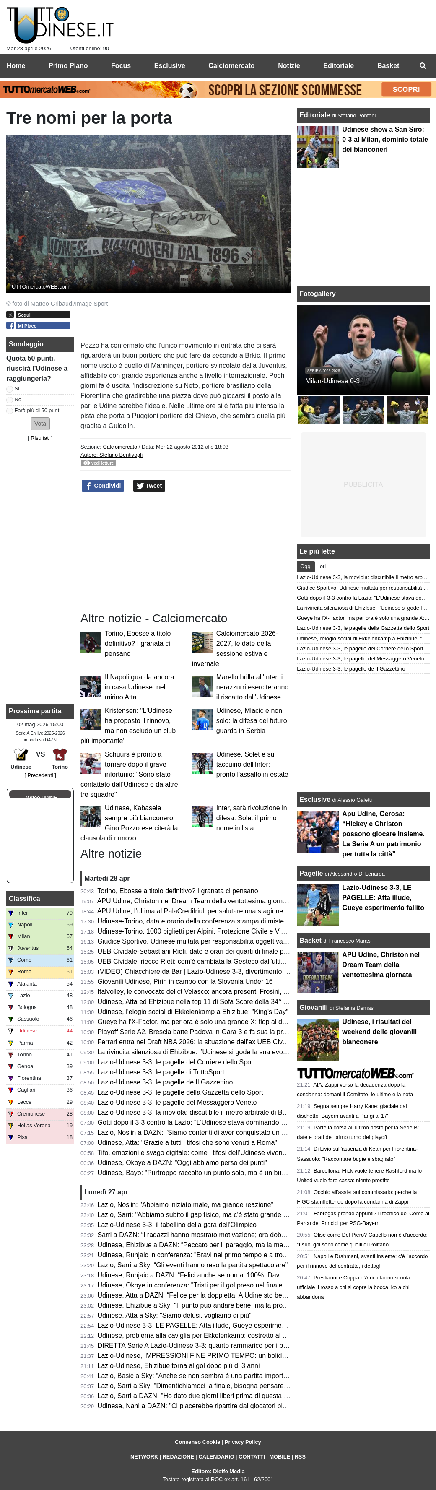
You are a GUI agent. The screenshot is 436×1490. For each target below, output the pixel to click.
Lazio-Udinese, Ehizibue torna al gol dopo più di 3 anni (179, 1365)
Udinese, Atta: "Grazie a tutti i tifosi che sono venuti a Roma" (187, 1142)
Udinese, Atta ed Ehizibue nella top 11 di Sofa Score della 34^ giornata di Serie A (218, 1001)
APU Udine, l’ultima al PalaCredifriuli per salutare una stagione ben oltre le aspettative (225, 911)
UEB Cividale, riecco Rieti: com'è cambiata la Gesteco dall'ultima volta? (204, 961)
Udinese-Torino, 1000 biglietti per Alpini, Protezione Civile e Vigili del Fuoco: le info (220, 931)
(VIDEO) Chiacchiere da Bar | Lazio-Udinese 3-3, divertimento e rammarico (209, 971)
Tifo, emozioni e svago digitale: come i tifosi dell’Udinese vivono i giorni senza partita (222, 1152)
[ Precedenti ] (40, 775)
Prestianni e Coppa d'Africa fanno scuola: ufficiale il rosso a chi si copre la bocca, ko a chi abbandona (354, 1287)
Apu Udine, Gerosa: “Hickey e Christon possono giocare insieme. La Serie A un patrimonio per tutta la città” (383, 834)
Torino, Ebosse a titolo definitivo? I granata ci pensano (138, 643)
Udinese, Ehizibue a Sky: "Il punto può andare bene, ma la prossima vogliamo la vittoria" (229, 1305)
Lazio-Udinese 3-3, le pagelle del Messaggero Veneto (177, 1102)
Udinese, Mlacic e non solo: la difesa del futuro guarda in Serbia (251, 720)
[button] (40, 423)
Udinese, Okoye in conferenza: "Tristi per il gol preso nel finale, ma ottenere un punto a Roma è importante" (257, 1285)
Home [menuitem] (16, 65)
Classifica (24, 898)
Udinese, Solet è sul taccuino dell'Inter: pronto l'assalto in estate (252, 764)
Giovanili (313, 1007)
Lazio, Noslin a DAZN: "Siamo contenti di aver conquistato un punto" (199, 1132)
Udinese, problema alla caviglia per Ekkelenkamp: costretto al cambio (201, 1335)
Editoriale (315, 115)
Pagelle (311, 873)
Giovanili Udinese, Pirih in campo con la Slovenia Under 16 (185, 981)
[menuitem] (422, 65)
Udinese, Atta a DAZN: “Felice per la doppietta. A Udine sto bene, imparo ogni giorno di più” (233, 1295)
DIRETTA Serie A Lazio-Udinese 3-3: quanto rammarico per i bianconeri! (205, 1345)
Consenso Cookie (197, 1442)
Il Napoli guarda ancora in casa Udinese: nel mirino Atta (139, 687)
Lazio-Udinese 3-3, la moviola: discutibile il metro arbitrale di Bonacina (202, 1112)
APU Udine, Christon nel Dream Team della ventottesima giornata (194, 901)
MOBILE (279, 1457)
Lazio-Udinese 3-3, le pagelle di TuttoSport (161, 1072)
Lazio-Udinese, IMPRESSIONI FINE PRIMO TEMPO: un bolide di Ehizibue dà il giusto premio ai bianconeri (257, 1355)
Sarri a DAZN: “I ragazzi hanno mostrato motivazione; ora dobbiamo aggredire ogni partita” (232, 1234)
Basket (310, 940)
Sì (17, 388)
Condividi (103, 486)
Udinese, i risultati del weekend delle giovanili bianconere (379, 1031)
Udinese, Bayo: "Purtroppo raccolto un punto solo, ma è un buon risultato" (207, 1172)
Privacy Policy (243, 1442)
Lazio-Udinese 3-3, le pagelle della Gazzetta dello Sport (180, 1092)
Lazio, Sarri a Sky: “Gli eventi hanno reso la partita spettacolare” (193, 1265)
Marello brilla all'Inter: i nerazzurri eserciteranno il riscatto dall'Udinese (252, 687)
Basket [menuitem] (388, 65)
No (18, 399)
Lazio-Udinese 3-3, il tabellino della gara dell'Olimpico (177, 1224)
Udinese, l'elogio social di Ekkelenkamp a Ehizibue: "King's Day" (193, 1011)
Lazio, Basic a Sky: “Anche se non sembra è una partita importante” (198, 1375)
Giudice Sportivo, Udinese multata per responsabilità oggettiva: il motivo (204, 941)
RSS (300, 1457)
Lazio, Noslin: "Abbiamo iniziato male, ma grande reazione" (186, 1204)
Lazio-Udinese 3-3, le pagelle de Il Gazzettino (165, 1082)
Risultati (40, 438)
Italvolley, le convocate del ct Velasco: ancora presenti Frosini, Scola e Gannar (214, 991)
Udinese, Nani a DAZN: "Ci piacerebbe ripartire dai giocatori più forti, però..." (211, 1405)
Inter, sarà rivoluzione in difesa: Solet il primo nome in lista (251, 818)
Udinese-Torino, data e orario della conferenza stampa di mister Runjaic (204, 921)
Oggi (305, 566)
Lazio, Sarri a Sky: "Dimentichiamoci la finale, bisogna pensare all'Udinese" (209, 1385)
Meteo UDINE (41, 798)
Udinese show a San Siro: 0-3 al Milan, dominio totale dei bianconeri (385, 139)
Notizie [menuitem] (289, 65)
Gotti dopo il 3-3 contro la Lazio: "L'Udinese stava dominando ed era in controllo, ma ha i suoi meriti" (246, 1122)
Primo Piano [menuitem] (68, 65)
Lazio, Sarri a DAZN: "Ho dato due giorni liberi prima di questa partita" (201, 1395)
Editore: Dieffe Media (217, 1471)
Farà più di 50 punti (38, 410)
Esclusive (314, 799)
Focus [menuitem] (121, 65)
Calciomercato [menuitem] (231, 65)
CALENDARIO (216, 1457)
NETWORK (144, 1457)
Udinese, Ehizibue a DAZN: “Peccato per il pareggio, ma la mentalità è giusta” (213, 1244)
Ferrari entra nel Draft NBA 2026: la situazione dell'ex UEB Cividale (197, 1041)
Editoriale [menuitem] (338, 65)
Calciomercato (120, 447)
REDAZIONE (178, 1457)
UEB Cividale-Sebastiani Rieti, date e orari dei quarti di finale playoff (199, 951)
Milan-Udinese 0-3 (332, 381)
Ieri (322, 566)
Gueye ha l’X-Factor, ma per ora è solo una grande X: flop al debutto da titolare (215, 1021)
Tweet (149, 486)
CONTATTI (252, 1457)
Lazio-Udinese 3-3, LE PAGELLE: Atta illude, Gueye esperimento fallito (203, 1325)
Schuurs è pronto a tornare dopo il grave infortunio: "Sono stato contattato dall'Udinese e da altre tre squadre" (129, 774)
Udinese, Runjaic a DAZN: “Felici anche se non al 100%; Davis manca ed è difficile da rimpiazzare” (245, 1275)
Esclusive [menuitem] (169, 65)
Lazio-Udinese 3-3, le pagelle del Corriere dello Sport (176, 1062)
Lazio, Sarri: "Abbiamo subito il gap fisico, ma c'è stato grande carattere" (205, 1214)
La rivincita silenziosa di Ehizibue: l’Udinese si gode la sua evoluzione (201, 1052)
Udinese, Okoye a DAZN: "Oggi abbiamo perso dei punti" (182, 1162)
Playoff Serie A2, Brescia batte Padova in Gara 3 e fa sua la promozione (205, 1031)
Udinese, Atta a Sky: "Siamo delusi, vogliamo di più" (175, 1315)
